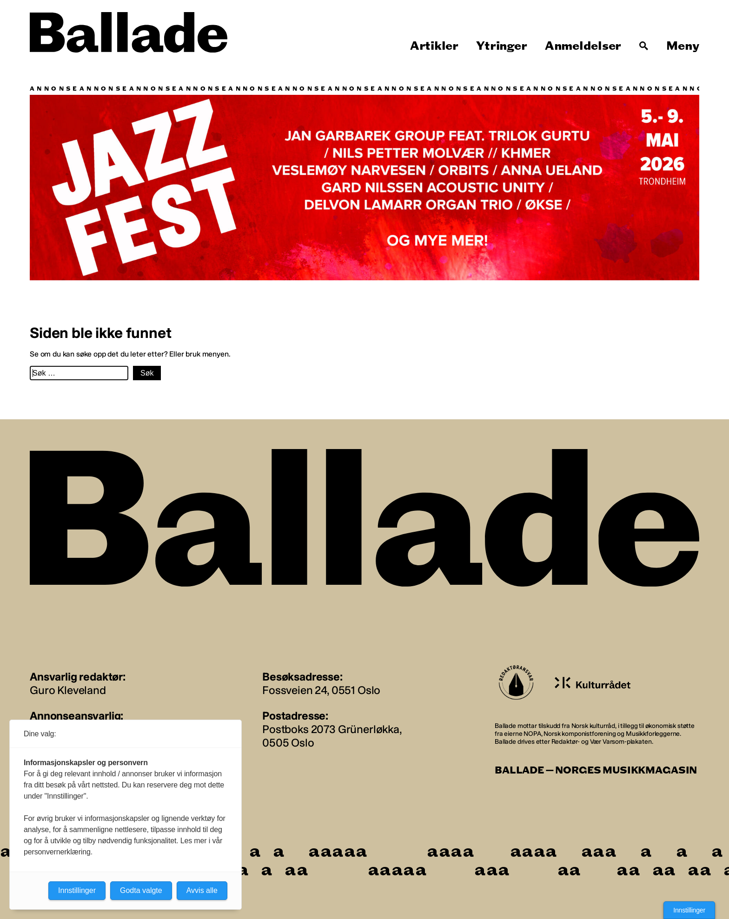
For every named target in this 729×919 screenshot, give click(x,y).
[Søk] (644, 46)
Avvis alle (202, 890)
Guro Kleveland (68, 690)
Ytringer (501, 46)
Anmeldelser (583, 46)
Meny (682, 46)
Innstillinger (689, 910)
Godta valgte (141, 890)
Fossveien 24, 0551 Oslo (321, 690)
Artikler (434, 46)
